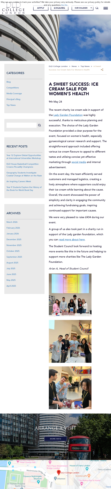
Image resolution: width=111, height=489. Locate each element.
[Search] (97, 8)
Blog (9, 82)
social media (79, 162)
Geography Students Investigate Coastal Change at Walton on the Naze (24, 174)
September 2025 (14, 257)
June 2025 (11, 274)
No (66, 5)
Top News (11, 105)
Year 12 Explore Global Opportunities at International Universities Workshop (24, 157)
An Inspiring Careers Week (19, 181)
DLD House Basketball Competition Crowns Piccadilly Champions (23, 165)
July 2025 (11, 268)
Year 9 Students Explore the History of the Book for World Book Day (24, 189)
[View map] (55, 474)
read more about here (72, 239)
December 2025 (14, 239)
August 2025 (12, 262)
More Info (55, 439)
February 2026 (13, 228)
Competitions (13, 87)
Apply (40, 8)
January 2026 (13, 233)
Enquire (59, 8)
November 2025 (14, 245)
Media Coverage (14, 93)
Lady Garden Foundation (68, 115)
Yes (62, 5)
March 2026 (12, 222)
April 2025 (11, 286)
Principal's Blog (13, 99)
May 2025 (11, 280)
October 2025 (13, 251)
